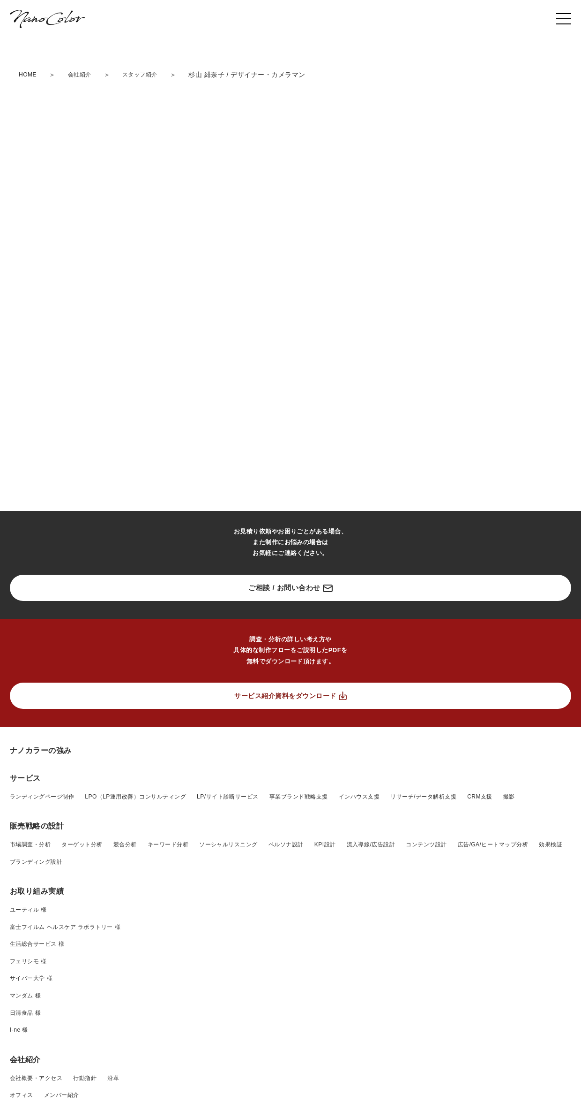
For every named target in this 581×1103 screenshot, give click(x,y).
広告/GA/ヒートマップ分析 (493, 844)
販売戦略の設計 (37, 826)
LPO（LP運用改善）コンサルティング (135, 796)
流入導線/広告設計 (371, 844)
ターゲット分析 (81, 844)
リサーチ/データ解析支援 (423, 796)
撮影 (509, 796)
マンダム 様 (25, 995)
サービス (25, 778)
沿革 (113, 1078)
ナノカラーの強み (41, 750)
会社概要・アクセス (36, 1078)
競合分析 (125, 844)
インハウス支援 (359, 796)
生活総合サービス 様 (37, 944)
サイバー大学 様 (31, 978)
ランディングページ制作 (42, 796)
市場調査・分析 (30, 844)
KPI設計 (325, 844)
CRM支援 (479, 796)
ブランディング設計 (36, 862)
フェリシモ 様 (28, 961)
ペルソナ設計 (286, 844)
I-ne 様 (19, 1030)
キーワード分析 (168, 844)
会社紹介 (25, 1060)
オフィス (21, 1095)
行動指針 (85, 1078)
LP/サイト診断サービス (228, 796)
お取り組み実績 (37, 891)
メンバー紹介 (61, 1095)
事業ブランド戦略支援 (298, 796)
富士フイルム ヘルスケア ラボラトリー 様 (65, 927)
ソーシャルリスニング (228, 844)
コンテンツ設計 (426, 844)
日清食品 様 (25, 1013)
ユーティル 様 (28, 909)
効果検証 (550, 844)
